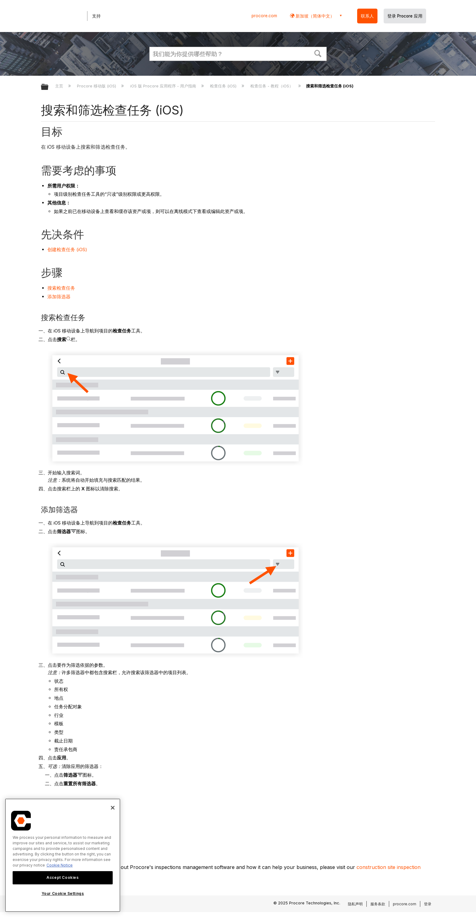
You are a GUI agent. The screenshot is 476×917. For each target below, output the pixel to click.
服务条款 (377, 904)
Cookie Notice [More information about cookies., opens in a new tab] (59, 865)
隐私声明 (355, 904)
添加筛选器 (59, 297)
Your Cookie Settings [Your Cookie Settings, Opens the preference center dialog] (63, 893)
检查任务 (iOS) (224, 85)
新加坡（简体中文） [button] (314, 15)
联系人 (367, 16)
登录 (427, 904)
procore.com (264, 15)
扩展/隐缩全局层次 (48, 87)
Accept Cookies (62, 877)
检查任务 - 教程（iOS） (272, 85)
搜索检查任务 (61, 288)
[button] (318, 53)
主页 (59, 85)
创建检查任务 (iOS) (67, 249)
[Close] (112, 807)
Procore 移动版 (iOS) (97, 85)
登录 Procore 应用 (404, 16)
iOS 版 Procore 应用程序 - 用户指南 (163, 85)
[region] (62, 855)
